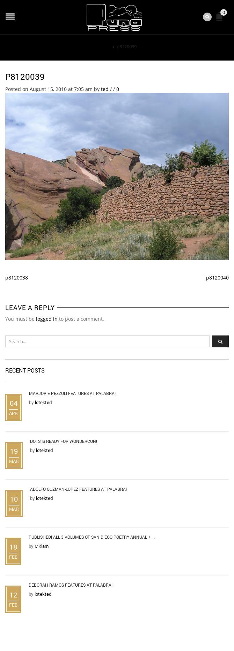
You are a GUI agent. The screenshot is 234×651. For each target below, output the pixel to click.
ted (105, 89)
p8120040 (217, 277)
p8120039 (25, 76)
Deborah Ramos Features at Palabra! (70, 585)
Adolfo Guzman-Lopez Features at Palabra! (78, 489)
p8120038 (16, 277)
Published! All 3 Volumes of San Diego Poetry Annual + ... (92, 537)
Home (104, 46)
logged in (47, 319)
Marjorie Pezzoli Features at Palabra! (72, 393)
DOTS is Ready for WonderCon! (63, 441)
